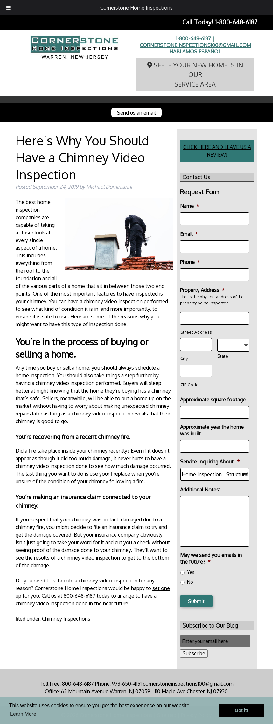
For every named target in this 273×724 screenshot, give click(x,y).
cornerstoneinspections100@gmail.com (195, 45)
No (190, 582)
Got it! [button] (241, 710)
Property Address (202, 290)
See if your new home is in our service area (195, 74)
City (184, 358)
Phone (190, 262)
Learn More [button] (23, 714)
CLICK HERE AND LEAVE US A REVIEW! (217, 151)
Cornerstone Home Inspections (136, 7)
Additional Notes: (200, 489)
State (222, 356)
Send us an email (136, 112)
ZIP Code (189, 384)
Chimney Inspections (66, 619)
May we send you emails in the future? (211, 558)
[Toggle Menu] (8, 7)
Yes (190, 572)
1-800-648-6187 (236, 22)
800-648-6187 (79, 596)
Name (189, 206)
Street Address (196, 332)
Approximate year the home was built (212, 430)
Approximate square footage (213, 399)
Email (189, 234)
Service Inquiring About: (210, 461)
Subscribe (194, 653)
